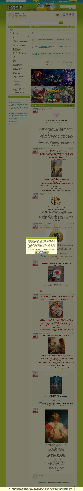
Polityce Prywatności (66, 489)
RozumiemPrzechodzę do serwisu (41, 252)
